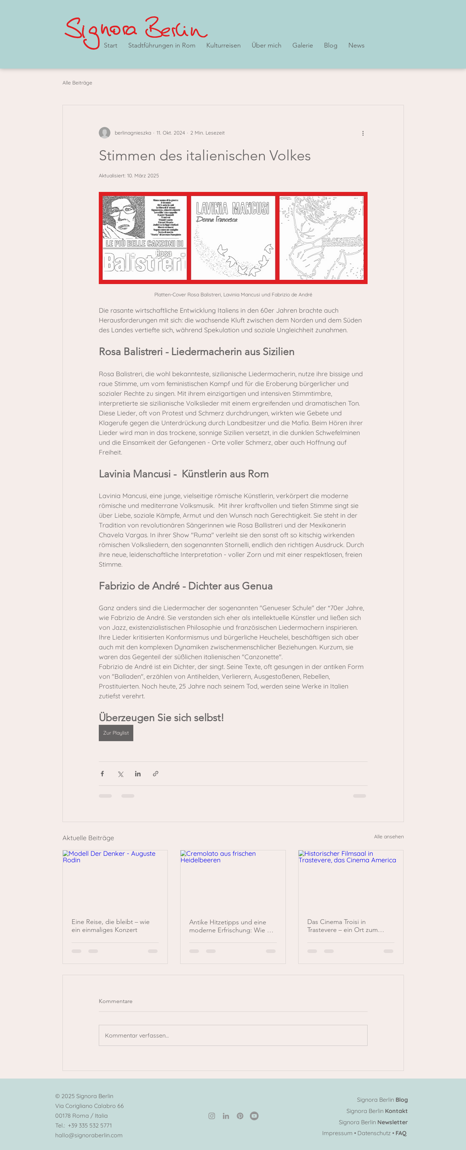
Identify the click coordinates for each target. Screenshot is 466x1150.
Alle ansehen (389, 836)
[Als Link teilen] (155, 773)
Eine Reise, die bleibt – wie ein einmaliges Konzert (111, 926)
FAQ (401, 1133)
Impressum (337, 1133)
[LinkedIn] (226, 1116)
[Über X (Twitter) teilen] (120, 773)
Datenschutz (374, 1133)
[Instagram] (211, 1116)
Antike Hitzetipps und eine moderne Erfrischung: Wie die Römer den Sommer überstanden (232, 926)
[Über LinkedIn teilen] (137, 773)
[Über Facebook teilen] (102, 773)
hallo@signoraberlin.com (89, 1135)
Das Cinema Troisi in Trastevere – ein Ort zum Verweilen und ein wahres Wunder (344, 926)
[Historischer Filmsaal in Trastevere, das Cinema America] (351, 879)
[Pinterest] (240, 1116)
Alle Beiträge (77, 82)
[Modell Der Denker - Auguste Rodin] (115, 879)
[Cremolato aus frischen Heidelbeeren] (233, 879)
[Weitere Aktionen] (363, 132)
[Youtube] (254, 1116)
